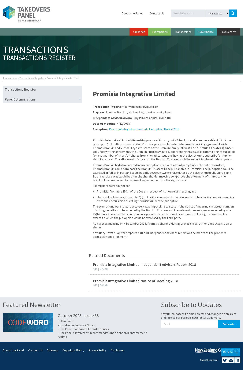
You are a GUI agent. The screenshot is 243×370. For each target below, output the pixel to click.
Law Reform (228, 32)
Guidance (139, 32)
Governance (206, 32)
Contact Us (157, 13)
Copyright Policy (73, 350)
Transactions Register (32, 78)
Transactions (183, 32)
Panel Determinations (43, 99)
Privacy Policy (97, 350)
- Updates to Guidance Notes (76, 325)
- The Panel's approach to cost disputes (83, 329)
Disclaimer (118, 350)
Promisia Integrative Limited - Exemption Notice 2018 (144, 129)
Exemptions (160, 32)
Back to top (230, 352)
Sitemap (52, 350)
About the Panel (132, 13)
